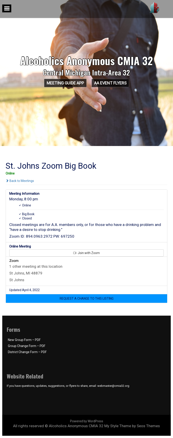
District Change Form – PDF (27, 352)
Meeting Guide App (65, 83)
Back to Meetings (20, 181)
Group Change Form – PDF (26, 346)
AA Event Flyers (110, 83)
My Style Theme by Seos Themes (132, 426)
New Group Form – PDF (24, 340)
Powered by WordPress (86, 421)
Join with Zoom (86, 253)
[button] (86, 298)
